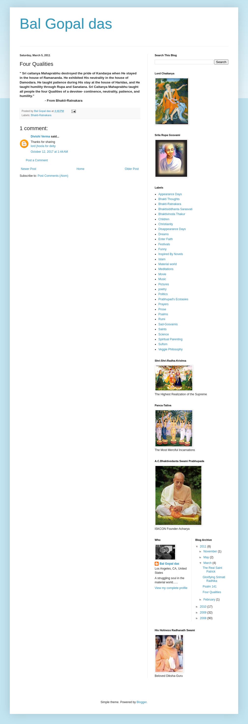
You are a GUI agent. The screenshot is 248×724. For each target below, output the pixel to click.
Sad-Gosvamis (168, 324)
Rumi (161, 319)
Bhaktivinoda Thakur (171, 214)
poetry (162, 289)
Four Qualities (212, 592)
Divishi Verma (40, 136)
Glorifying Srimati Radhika (214, 578)
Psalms (163, 314)
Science (163, 334)
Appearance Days (170, 194)
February (209, 599)
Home (80, 169)
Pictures (163, 284)
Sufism (162, 344)
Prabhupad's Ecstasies (173, 299)
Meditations (165, 269)
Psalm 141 (210, 586)
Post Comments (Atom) (53, 176)
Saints (162, 329)
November (210, 551)
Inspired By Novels (170, 254)
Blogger (142, 702)
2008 (203, 618)
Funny (162, 249)
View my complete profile (171, 588)
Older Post (132, 169)
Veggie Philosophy (170, 349)
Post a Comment (37, 160)
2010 (203, 606)
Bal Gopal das (66, 23)
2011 (203, 546)
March (207, 563)
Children (163, 219)
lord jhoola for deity (43, 146)
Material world (167, 264)
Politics (163, 294)
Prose (162, 309)
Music (162, 279)
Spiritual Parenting (170, 339)
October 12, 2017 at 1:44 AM (49, 151)
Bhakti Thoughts (169, 199)
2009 (203, 612)
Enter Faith (165, 239)
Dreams (163, 234)
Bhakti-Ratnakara (41, 115)
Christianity (165, 224)
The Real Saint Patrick (212, 569)
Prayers (163, 304)
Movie (162, 274)
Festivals (164, 244)
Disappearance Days (172, 229)
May (206, 557)
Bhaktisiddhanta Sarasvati (175, 209)
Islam (161, 259)
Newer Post (28, 169)
